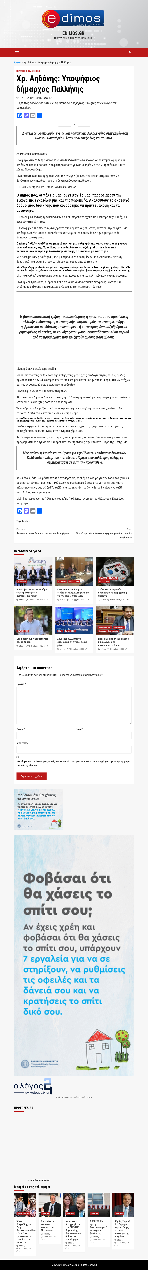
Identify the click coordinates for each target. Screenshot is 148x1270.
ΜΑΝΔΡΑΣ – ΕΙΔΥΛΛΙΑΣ (108, 578)
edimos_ (22, 1245)
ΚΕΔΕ (60, 631)
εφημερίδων (45, 1180)
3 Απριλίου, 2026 (25, 1248)
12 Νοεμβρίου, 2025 (35, 646)
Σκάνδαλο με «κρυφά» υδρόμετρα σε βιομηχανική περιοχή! (112, 592)
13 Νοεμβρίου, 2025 (117, 599)
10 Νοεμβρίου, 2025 (76, 649)
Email (79, 728)
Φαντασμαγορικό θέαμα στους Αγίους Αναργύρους (45, 530)
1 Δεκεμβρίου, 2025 (35, 599)
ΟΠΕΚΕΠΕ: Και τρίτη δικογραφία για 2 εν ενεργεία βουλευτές (98, 1227)
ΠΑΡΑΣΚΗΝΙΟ (34, 71)
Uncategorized (105, 627)
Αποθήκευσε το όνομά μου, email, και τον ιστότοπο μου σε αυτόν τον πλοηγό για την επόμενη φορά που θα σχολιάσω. (73, 763)
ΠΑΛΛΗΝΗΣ (21, 71)
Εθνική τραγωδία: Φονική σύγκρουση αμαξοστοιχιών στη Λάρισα (103, 532)
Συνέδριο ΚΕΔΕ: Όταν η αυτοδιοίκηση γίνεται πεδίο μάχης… (72, 641)
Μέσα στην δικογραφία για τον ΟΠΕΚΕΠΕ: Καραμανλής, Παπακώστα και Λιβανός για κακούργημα (73, 1230)
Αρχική (17, 62)
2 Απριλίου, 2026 (99, 1239)
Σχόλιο (21, 683)
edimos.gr (73, 33)
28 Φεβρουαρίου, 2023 (39, 97)
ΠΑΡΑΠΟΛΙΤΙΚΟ (23, 1213)
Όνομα (20, 728)
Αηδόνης (26, 521)
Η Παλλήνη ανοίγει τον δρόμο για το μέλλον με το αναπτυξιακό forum (31, 592)
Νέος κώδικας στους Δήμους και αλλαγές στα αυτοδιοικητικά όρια (113, 641)
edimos (22, 97)
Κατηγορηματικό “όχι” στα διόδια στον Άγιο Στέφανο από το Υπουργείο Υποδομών (73, 592)
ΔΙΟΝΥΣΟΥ (62, 581)
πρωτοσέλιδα (34, 1180)
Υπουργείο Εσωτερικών (108, 631)
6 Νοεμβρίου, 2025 (117, 649)
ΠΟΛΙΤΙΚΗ (45, 1213)
